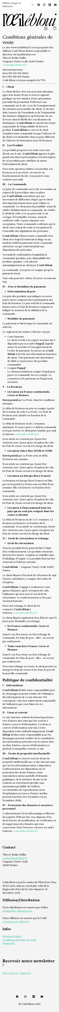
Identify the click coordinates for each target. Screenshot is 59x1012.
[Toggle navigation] (45, 28)
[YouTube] (55, 5)
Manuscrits (8, 943)
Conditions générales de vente (19, 939)
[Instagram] (44, 5)
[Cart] (55, 28)
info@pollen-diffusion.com (17, 910)
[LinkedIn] (49, 5)
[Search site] (33, 5)
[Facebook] (38, 5)
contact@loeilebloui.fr (14, 64)
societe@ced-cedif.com (15, 921)
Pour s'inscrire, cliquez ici (16, 973)
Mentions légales (11, 936)
